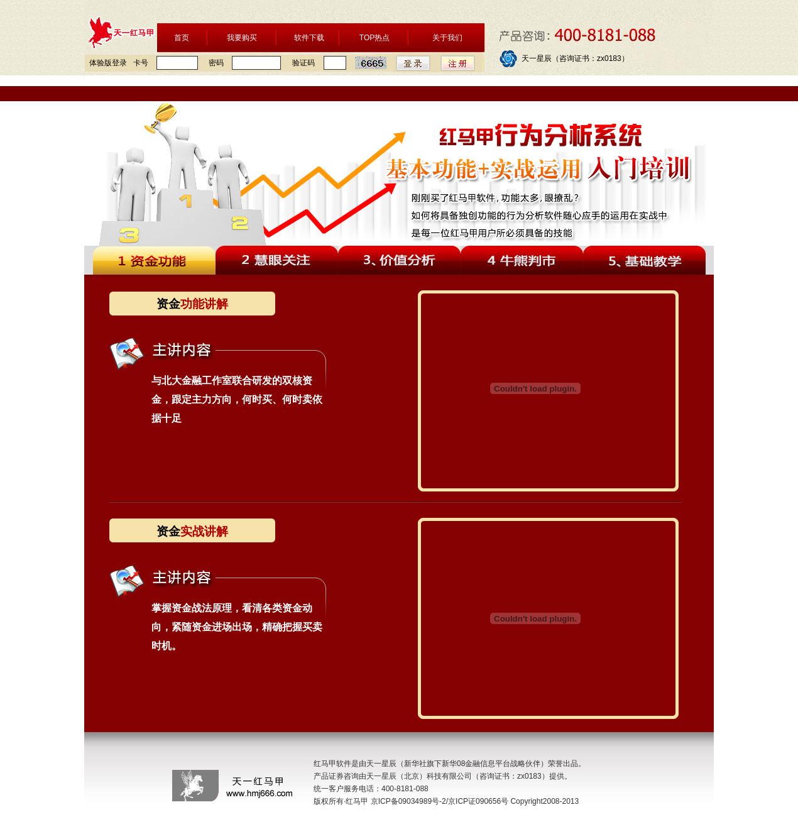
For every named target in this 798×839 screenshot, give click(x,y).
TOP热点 (374, 37)
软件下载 (309, 37)
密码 (216, 62)
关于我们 (447, 37)
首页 (181, 37)
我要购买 (242, 37)
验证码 (303, 62)
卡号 (140, 62)
